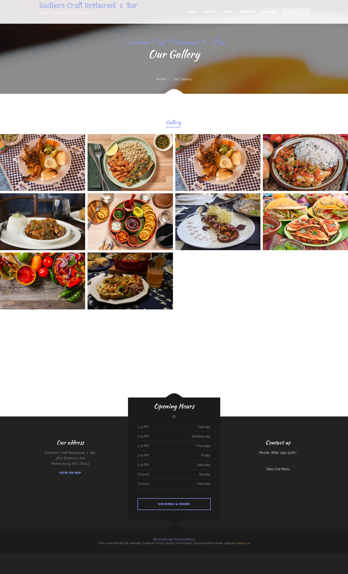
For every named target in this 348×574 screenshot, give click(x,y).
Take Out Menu (278, 469)
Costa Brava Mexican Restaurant (181, 561)
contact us (242, 543)
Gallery (173, 123)
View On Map (70, 473)
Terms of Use (162, 539)
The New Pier (162, 561)
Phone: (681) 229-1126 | (277, 453)
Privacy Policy (184, 539)
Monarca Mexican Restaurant (201, 561)
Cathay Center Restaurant (168, 561)
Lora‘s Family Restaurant (146, 561)
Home (161, 79)
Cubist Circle (174, 561)
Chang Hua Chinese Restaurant (154, 561)
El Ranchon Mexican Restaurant (191, 561)
